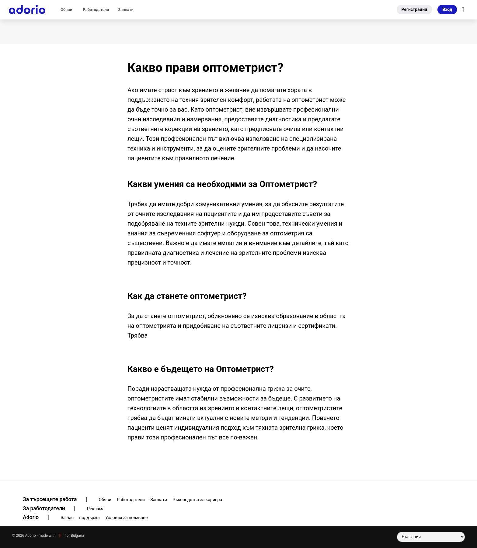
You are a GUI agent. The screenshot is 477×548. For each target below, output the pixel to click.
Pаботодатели (96, 9)
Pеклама (96, 508)
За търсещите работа (59, 499)
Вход (447, 9)
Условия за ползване (126, 517)
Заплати (126, 9)
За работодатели (53, 508)
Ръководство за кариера (197, 499)
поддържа (89, 517)
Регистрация (414, 9)
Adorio (40, 517)
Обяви (66, 9)
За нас (67, 517)
